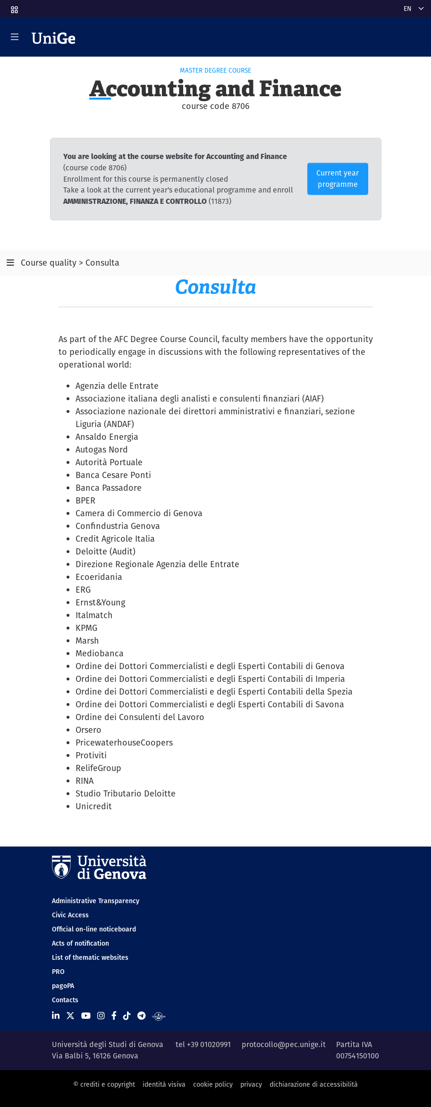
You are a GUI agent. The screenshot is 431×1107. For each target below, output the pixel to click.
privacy (251, 1084)
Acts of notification (80, 943)
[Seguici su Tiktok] (127, 1016)
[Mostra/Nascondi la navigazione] (14, 37)
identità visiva (164, 1084)
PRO (58, 971)
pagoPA (63, 985)
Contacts (65, 1000)
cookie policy (213, 1084)
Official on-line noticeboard (94, 929)
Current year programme (337, 179)
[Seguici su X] (70, 1016)
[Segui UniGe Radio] (159, 1016)
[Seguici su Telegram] (141, 1016)
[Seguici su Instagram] (101, 1016)
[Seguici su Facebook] (114, 1016)
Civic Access (70, 915)
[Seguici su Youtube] (86, 1016)
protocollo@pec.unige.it (284, 1044)
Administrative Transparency (95, 901)
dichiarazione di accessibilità (314, 1084)
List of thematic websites (90, 957)
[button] (13, 6)
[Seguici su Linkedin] (55, 1016)
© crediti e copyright (104, 1084)
